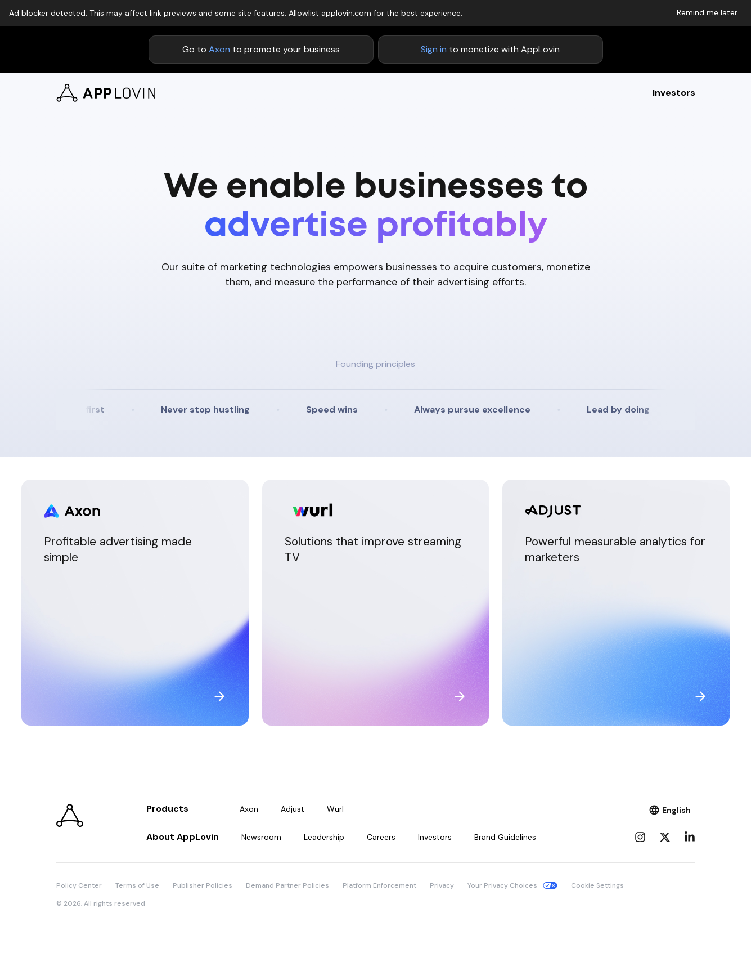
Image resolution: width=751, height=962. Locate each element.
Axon (219, 49)
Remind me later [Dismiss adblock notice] (707, 12)
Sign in (434, 49)
